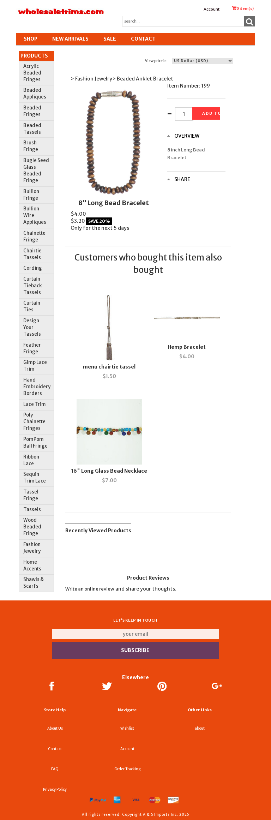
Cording (32, 268)
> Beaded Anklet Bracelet (142, 79)
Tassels (32, 510)
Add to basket (211, 113)
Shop (30, 39)
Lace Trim (34, 404)
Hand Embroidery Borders (36, 386)
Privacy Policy (55, 789)
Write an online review (89, 589)
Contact (143, 39)
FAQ (55, 769)
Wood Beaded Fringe (32, 527)
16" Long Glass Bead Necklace (109, 471)
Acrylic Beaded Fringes (32, 73)
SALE (109, 39)
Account (211, 9)
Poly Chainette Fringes (34, 421)
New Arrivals (70, 39)
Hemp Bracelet (187, 347)
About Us (55, 728)
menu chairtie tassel (109, 367)
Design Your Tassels (32, 327)
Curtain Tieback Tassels (32, 285)
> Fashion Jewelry (91, 79)
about (200, 728)
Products (34, 56)
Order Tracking (127, 769)
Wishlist (127, 728)
